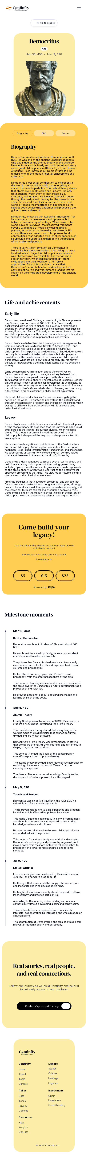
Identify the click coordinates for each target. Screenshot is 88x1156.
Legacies (53, 1083)
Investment (54, 1100)
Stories (52, 1068)
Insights (23, 1127)
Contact (23, 1131)
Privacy (23, 1105)
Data (21, 1095)
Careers (23, 1083)
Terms (22, 1100)
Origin (51, 1095)
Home (22, 1069)
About (22, 1074)
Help (21, 1122)
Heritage (53, 1078)
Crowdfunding (56, 1105)
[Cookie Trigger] (23, 1110)
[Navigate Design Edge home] (17, 8)
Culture (52, 1073)
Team (22, 1078)
